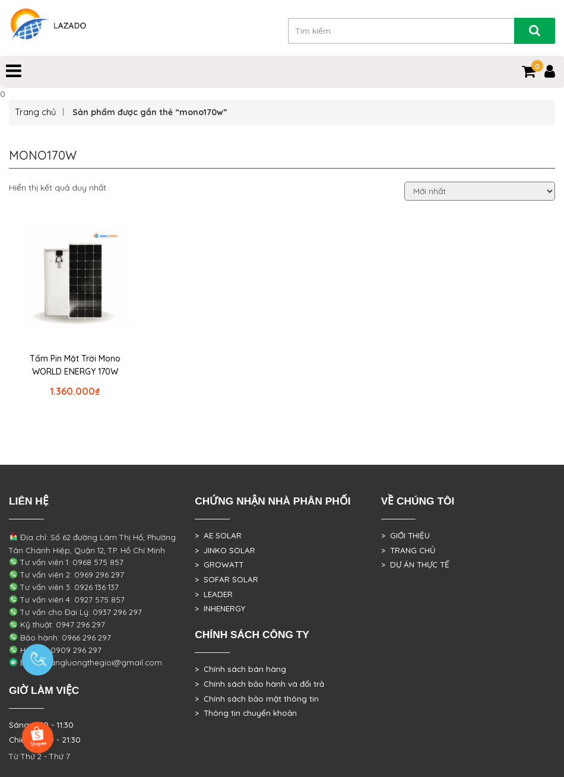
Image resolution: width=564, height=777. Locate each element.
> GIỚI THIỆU (405, 535)
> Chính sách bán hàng (240, 669)
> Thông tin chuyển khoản (246, 713)
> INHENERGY (220, 608)
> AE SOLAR (218, 535)
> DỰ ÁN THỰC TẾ (415, 564)
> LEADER (214, 594)
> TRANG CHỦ (408, 550)
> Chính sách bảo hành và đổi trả (259, 684)
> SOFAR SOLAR (226, 579)
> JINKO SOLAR (225, 550)
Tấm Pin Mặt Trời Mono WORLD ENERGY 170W (75, 365)
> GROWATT (219, 564)
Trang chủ (35, 112)
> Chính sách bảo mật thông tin (257, 698)
